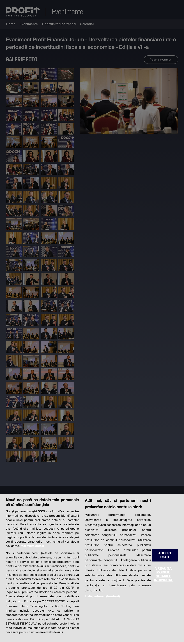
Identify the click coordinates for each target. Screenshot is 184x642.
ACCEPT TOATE (164, 555)
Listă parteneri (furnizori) (102, 596)
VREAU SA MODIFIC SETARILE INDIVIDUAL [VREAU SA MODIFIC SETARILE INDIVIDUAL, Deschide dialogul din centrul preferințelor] (163, 574)
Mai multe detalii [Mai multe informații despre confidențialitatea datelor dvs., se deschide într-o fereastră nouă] (32, 546)
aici (19, 601)
